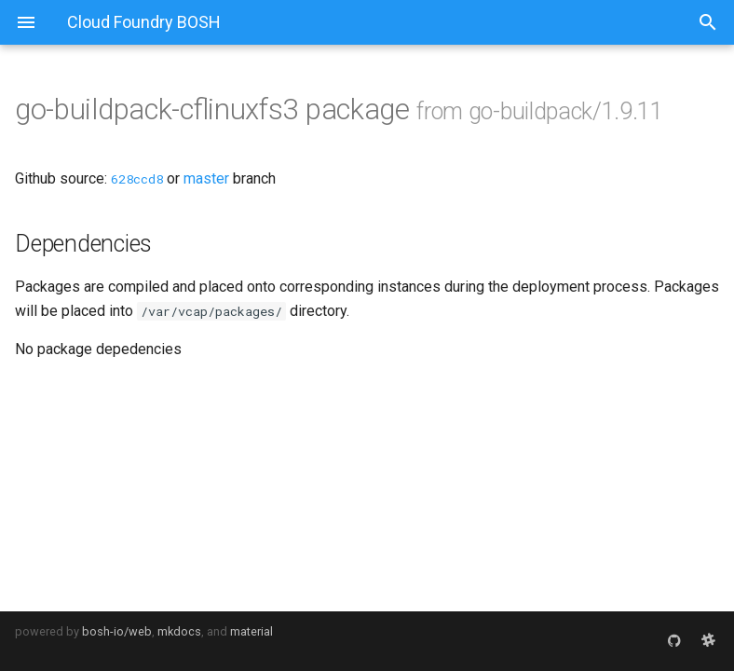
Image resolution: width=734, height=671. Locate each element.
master (206, 178)
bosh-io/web (117, 631)
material (251, 631)
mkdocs (179, 631)
